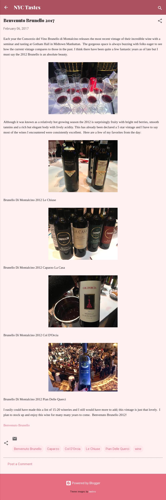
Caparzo (53, 449)
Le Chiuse (93, 449)
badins (92, 491)
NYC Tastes (27, 7)
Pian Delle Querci (117, 449)
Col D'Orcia (72, 449)
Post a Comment (20, 464)
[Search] (160, 8)
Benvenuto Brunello (16, 425)
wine (138, 449)
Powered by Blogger (83, 483)
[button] (160, 21)
